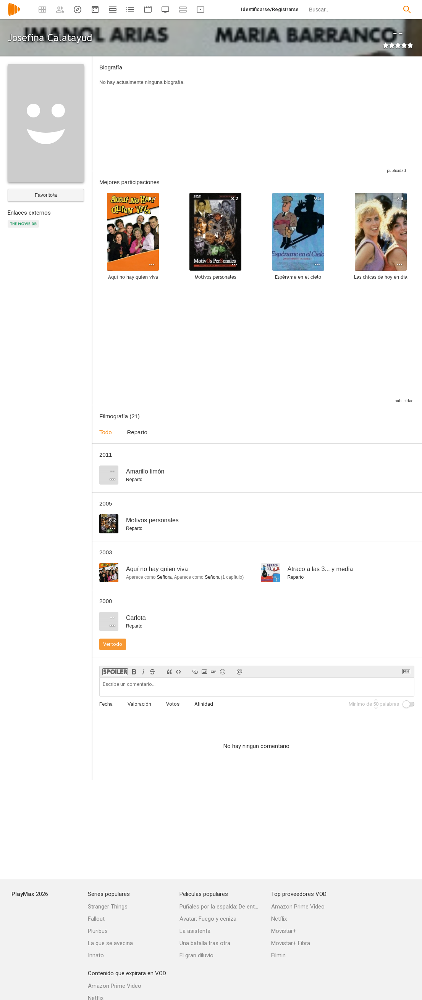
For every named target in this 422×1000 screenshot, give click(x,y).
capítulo (232, 577)
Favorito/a (46, 195)
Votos (172, 704)
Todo (105, 432)
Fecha (106, 704)
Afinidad (203, 704)
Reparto (137, 432)
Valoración (139, 704)
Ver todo (112, 644)
